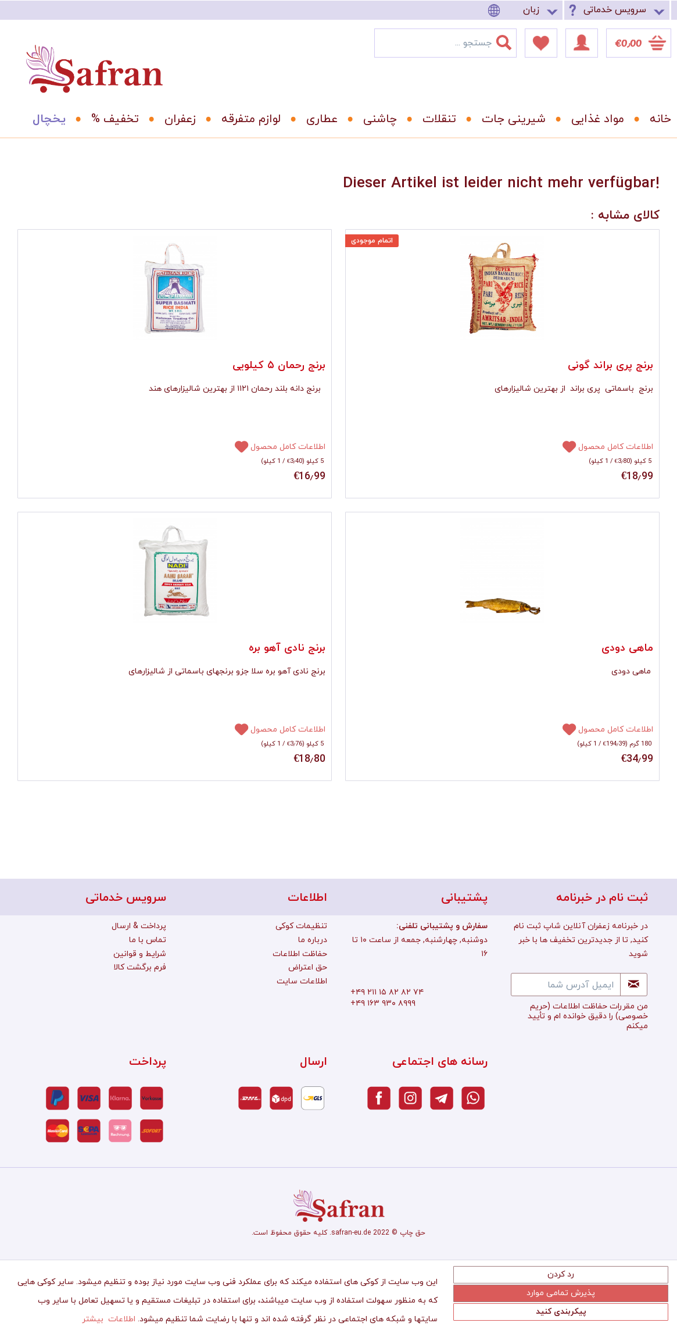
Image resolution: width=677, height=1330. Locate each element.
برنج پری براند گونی (610, 365)
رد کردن (560, 1274)
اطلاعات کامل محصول (287, 446)
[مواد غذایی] (593, 119)
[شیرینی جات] (509, 119)
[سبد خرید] (638, 43)
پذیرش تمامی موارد (560, 1293)
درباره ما (312, 940)
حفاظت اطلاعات (300, 954)
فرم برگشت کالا (139, 967)
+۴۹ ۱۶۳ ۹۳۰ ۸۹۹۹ (382, 1003)
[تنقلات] (435, 119)
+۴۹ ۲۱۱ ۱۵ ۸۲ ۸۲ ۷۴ (387, 992)
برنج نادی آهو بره (287, 648)
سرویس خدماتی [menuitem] (614, 9)
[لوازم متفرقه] (247, 119)
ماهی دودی (627, 648)
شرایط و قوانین (139, 954)
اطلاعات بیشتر (108, 1319)
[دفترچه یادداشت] (541, 43)
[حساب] (581, 43)
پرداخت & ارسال (139, 926)
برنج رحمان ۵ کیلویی (278, 365)
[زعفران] (176, 119)
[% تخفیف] (111, 119)
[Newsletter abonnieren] (633, 984)
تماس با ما (147, 940)
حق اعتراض (307, 967)
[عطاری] (317, 119)
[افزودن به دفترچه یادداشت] (236, 446)
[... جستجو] (445, 43)
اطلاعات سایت (302, 981)
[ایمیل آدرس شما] (566, 984)
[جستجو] (511, 40)
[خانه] (652, 119)
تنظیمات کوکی (301, 926)
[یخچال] (45, 119)
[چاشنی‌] (376, 119)
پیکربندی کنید (561, 1311)
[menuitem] (524, 10)
